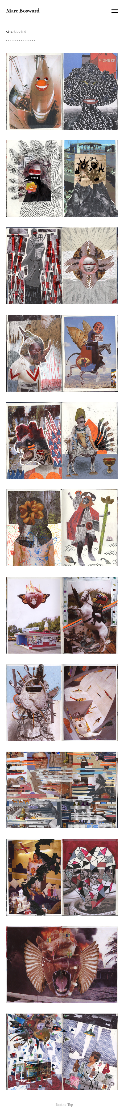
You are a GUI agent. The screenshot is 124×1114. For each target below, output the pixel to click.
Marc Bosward (23, 10)
